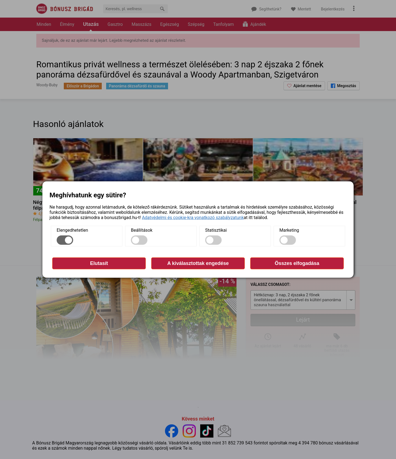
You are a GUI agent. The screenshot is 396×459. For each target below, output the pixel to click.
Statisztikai (216, 230)
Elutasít (99, 263)
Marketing (289, 230)
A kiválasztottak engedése (198, 263)
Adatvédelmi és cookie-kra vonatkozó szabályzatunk (193, 217)
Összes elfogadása (297, 263)
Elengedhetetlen (72, 230)
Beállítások (141, 230)
